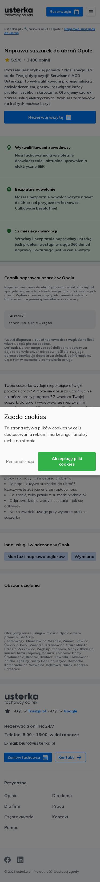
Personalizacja (20, 461)
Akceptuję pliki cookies (67, 461)
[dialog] (50, 441)
